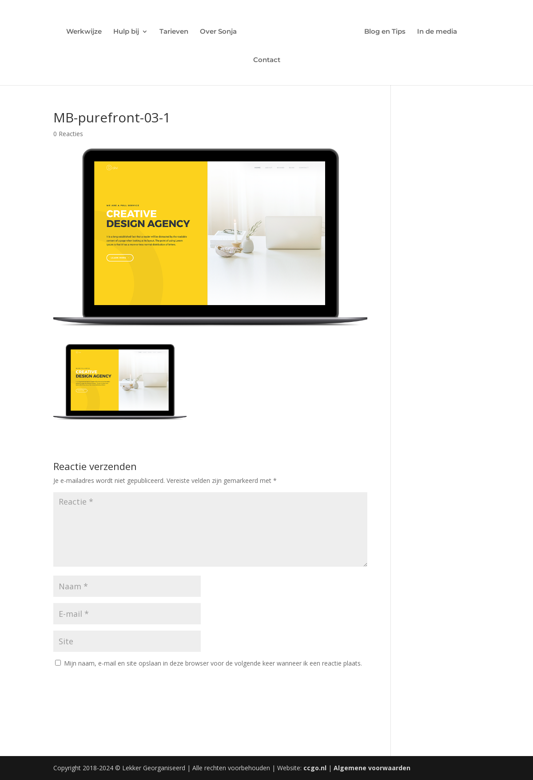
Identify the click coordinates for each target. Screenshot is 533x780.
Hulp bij (126, 31)
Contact (266, 60)
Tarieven (173, 31)
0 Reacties (68, 133)
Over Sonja (218, 31)
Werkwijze (84, 31)
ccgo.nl (314, 768)
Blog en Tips (385, 31)
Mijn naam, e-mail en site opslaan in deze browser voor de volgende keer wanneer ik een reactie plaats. (213, 663)
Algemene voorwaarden (372, 768)
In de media (437, 31)
